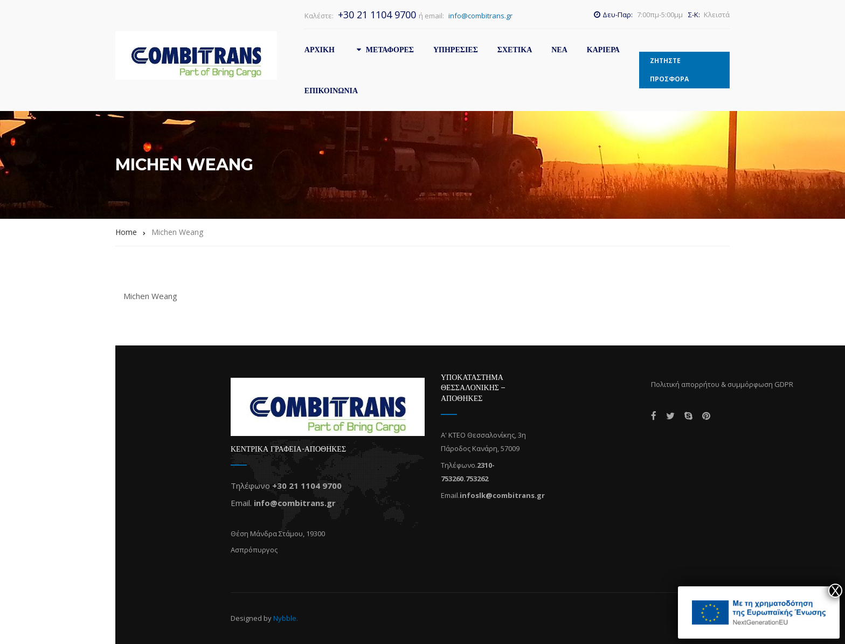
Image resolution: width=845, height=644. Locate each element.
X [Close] (835, 591)
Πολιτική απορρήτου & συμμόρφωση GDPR (722, 384)
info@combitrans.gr (480, 15)
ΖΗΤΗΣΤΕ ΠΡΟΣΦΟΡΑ (669, 70)
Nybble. (285, 618)
